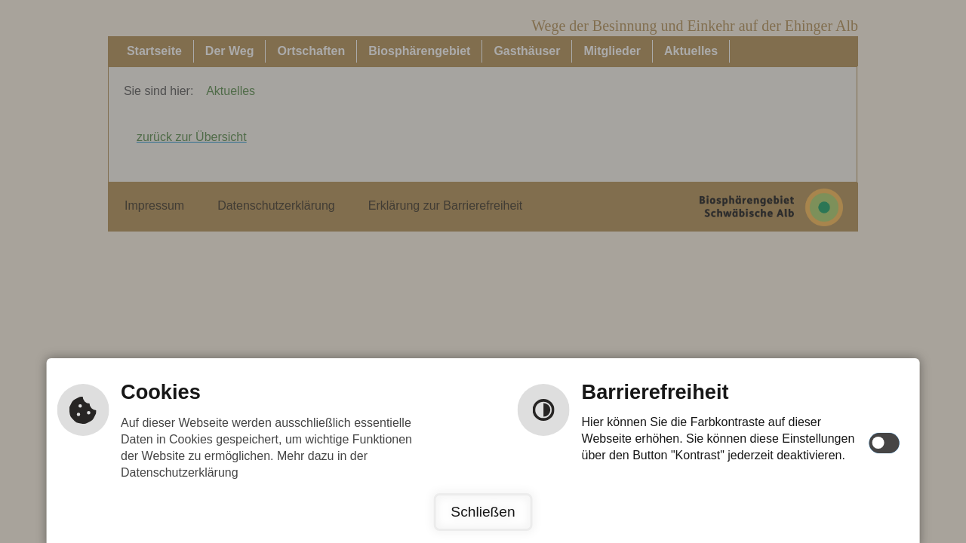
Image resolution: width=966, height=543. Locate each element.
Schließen (483, 512)
